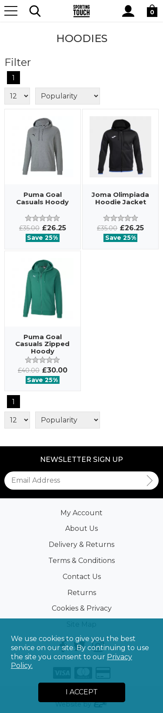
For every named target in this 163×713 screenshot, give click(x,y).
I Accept (82, 692)
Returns (81, 593)
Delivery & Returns (81, 544)
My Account (81, 513)
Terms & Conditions (81, 560)
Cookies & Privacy (82, 608)
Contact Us (82, 576)
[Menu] (11, 11)
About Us (81, 528)
